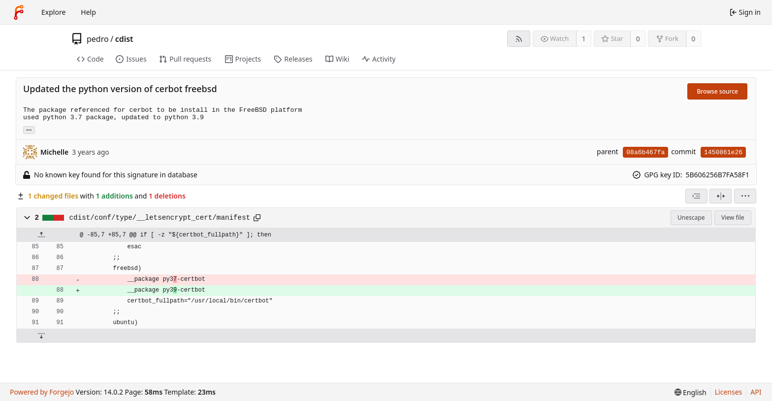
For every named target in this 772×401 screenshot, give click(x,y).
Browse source (717, 91)
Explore (53, 12)
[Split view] (720, 196)
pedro (98, 39)
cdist (124, 39)
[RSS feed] (518, 39)
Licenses (728, 392)
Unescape (691, 217)
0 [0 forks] (693, 38)
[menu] (745, 196)
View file (732, 217)
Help (88, 12)
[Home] (18, 12)
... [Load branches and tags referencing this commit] (29, 129)
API (755, 392)
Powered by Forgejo (42, 392)
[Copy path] (257, 218)
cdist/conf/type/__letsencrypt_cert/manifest (160, 218)
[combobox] (696, 196)
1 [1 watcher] (584, 38)
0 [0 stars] (638, 38)
